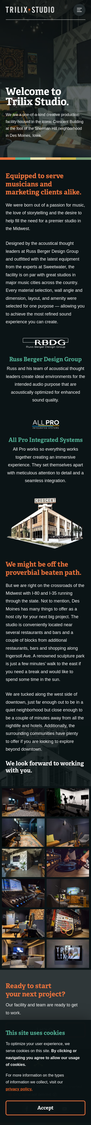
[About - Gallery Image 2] (68, 802)
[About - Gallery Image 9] (23, 923)
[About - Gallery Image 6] (68, 863)
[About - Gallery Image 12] (68, 954)
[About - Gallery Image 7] (23, 893)
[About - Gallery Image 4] (68, 832)
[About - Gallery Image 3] (23, 832)
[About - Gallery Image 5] (23, 863)
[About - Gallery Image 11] (23, 954)
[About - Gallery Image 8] (68, 893)
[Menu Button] (79, 10)
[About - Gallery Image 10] (68, 923)
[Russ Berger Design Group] (45, 343)
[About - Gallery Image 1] (23, 802)
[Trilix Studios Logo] (30, 10)
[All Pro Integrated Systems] (45, 424)
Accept (45, 1108)
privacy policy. (19, 1089)
